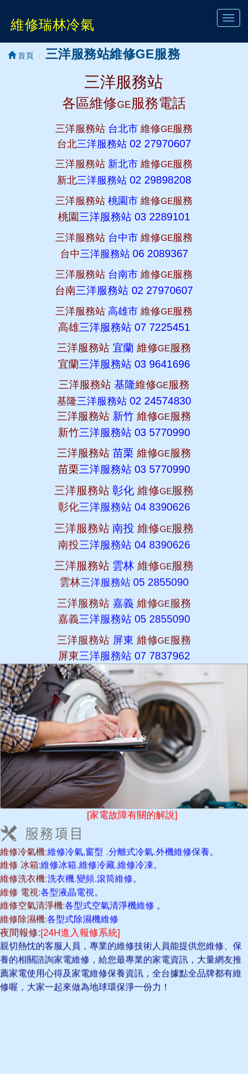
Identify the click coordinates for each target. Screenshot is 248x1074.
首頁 (21, 55)
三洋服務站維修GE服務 (112, 54)
